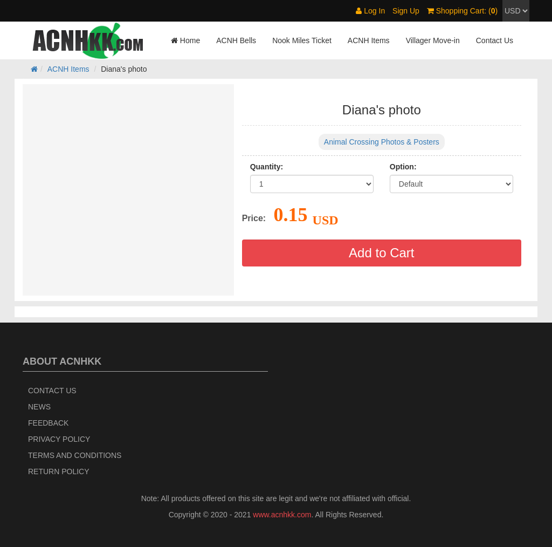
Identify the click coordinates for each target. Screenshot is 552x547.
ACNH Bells (236, 40)
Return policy (58, 471)
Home (185, 40)
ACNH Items (369, 40)
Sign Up (405, 10)
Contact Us (494, 40)
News (39, 406)
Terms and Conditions (74, 455)
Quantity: (266, 166)
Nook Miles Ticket (302, 40)
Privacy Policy (59, 439)
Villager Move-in (433, 40)
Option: (403, 166)
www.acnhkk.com (282, 514)
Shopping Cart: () (462, 10)
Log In (370, 10)
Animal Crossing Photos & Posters (381, 142)
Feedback (48, 423)
